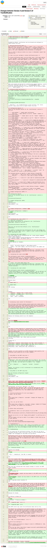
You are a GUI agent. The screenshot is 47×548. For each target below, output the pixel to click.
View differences (32, 16)
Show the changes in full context (35, 19)
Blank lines (33, 22)
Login (29, 4)
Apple (45, 546)
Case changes (33, 23)
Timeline (29, 6)
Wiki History (36, 8)
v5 (6, 35)
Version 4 (17, 11)
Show (30, 17)
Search (43, 6)
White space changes (35, 24)
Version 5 (27, 11)
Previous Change (29, 8)
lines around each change (38, 17)
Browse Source (36, 6)
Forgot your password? (41, 4)
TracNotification (6, 13)
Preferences (34, 4)
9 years (21, 15)
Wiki (24, 6)
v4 (2, 35)
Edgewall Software (13, 547)
